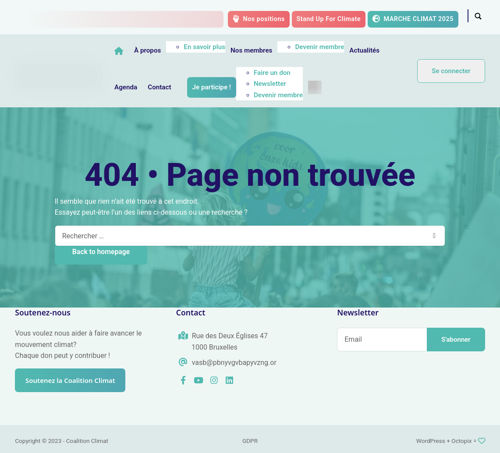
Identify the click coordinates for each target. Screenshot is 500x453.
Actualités (387, 50)
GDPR (250, 440)
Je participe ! (234, 87)
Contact (181, 87)
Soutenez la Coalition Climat (74, 380)
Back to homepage (101, 252)
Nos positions (259, 19)
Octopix (461, 440)
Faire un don (294, 73)
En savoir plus (227, 47)
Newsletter (292, 84)
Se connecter (451, 71)
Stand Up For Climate (328, 19)
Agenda (148, 87)
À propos (169, 50)
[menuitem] (337, 87)
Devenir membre (342, 47)
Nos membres (273, 50)
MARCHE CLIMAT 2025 (413, 19)
